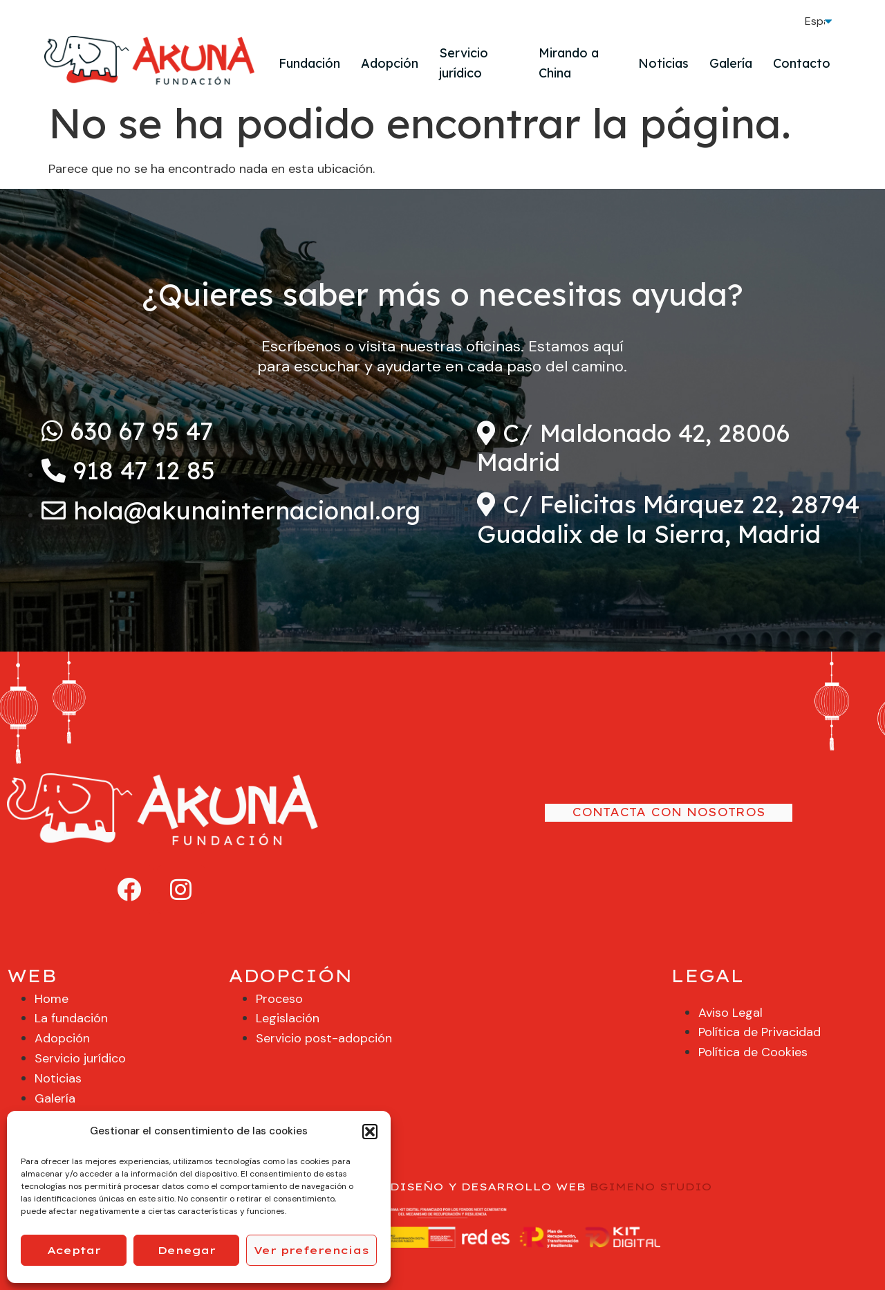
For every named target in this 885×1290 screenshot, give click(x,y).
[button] (370, 1132)
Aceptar (74, 1250)
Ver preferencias (311, 1250)
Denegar (187, 1250)
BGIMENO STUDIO (651, 1186)
